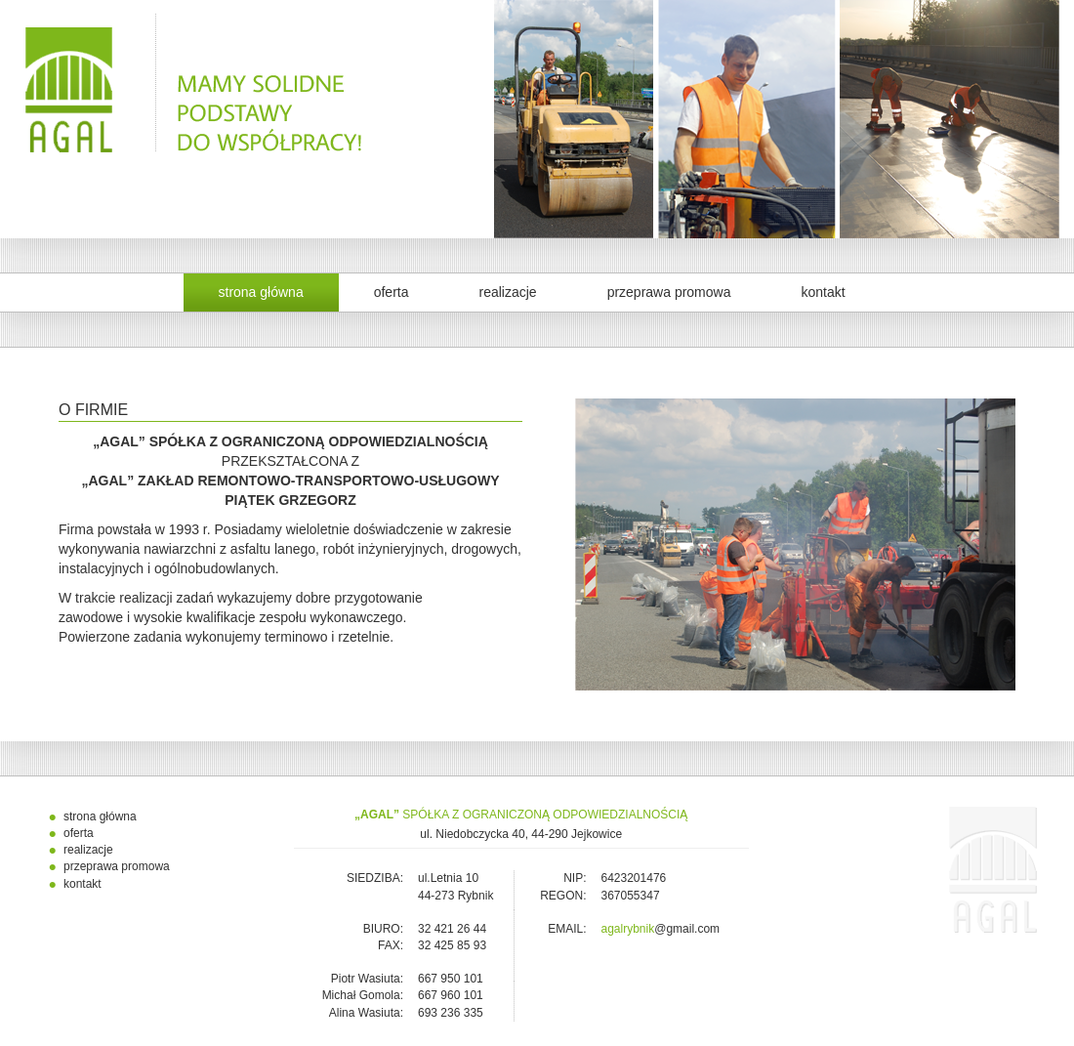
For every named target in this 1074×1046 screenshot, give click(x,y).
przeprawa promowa (669, 292)
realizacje (507, 292)
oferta (391, 292)
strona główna (261, 292)
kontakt (823, 292)
